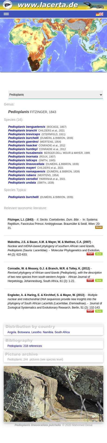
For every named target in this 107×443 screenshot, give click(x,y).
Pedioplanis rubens (22, 175)
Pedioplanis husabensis (25, 152)
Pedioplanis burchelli (23, 138)
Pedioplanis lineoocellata (26, 164)
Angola (11, 332)
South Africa (62, 332)
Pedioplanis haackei (22, 145)
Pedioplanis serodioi (23, 179)
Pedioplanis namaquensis (26, 171)
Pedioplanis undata (22, 182)
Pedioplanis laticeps (22, 160)
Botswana (24, 332)
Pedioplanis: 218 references (24, 346)
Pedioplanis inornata (23, 156)
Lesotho (36, 332)
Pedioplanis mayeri (22, 167)
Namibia (48, 332)
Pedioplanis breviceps (24, 134)
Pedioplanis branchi (22, 130)
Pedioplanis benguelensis (26, 126)
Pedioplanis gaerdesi (23, 141)
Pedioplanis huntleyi (23, 149)
